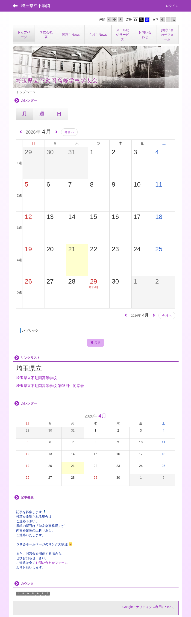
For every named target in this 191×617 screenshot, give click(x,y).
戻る (95, 343)
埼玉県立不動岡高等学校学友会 (40, 5)
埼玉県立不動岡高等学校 (36, 378)
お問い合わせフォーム (51, 563)
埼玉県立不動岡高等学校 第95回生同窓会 (50, 386)
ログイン (172, 6)
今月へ (69, 132)
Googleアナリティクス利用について (148, 607)
